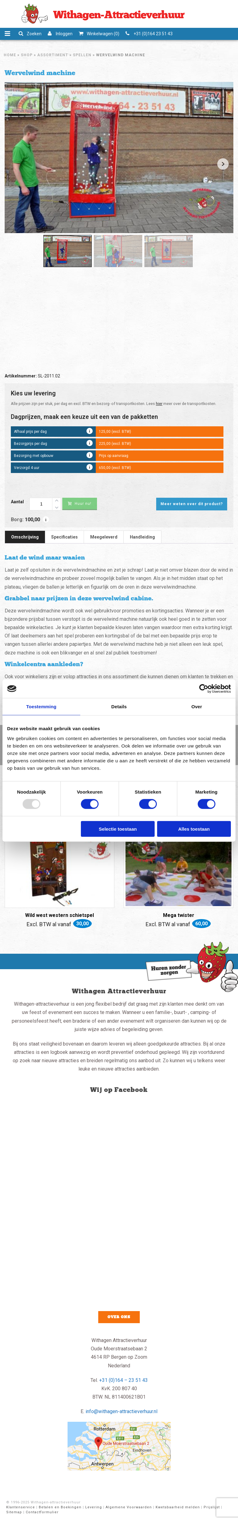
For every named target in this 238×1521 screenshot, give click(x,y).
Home (10, 55)
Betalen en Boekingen (60, 1507)
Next (223, 164)
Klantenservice (20, 1507)
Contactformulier (42, 1512)
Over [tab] (196, 706)
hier (159, 403)
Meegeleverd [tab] (103, 537)
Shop (27, 55)
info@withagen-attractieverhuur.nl (121, 1411)
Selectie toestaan (118, 828)
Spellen (82, 55)
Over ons (119, 1317)
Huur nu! (79, 503)
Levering (93, 1507)
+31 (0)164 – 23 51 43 (123, 1380)
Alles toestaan (194, 828)
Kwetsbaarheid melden (178, 1507)
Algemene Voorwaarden (129, 1507)
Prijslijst (212, 1507)
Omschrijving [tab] (25, 537)
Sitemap (14, 1512)
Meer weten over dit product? (192, 504)
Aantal (17, 501)
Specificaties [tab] (64, 537)
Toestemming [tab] (41, 706)
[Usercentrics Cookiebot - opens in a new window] (204, 688)
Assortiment (52, 55)
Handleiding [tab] (142, 537)
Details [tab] (119, 706)
